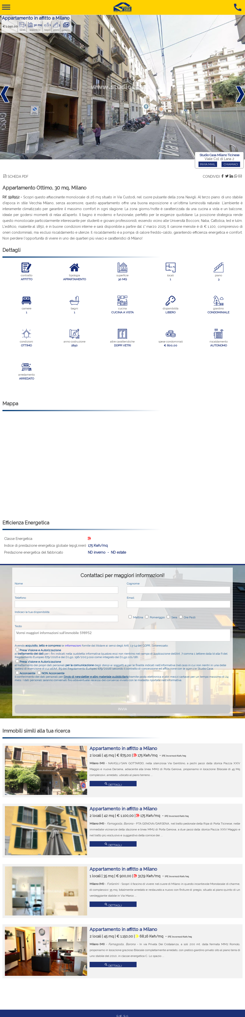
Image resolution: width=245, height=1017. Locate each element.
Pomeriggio (157, 617)
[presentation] (52, 692)
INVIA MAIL (207, 164)
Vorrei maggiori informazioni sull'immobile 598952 (122, 635)
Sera (174, 617)
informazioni (73, 645)
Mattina (137, 617)
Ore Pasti (189, 617)
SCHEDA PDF (15, 176)
